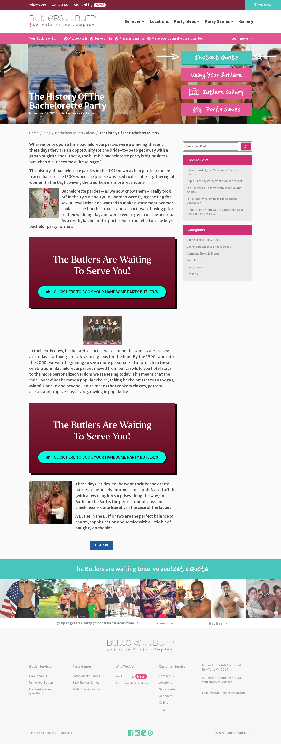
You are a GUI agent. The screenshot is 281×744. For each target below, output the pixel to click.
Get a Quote (167, 689)
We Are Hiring (89, 5)
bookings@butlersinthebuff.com (224, 693)
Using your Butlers (41, 682)
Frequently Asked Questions (40, 691)
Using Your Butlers (216, 75)
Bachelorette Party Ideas (203, 240)
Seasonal (193, 274)
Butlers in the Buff (140, 646)
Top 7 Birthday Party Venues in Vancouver (214, 181)
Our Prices (165, 696)
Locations (159, 21)
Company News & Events (203, 253)
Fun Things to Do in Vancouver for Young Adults (214, 190)
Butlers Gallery (216, 92)
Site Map (66, 733)
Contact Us (60, 5)
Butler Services (40, 666)
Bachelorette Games (86, 676)
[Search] (246, 146)
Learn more (240, 38)
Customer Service (172, 666)
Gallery (246, 21)
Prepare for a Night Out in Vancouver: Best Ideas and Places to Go (215, 212)
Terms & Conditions (42, 733)
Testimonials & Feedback (132, 683)
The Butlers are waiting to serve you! (140, 568)
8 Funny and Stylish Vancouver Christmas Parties (214, 172)
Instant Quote (216, 57)
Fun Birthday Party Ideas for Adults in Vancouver (212, 201)
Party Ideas (187, 21)
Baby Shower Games (85, 682)
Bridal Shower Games (86, 689)
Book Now (262, 4)
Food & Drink (195, 260)
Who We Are (37, 5)
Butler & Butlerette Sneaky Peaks (209, 246)
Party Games (219, 21)
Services (135, 21)
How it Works (38, 676)
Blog (162, 709)
